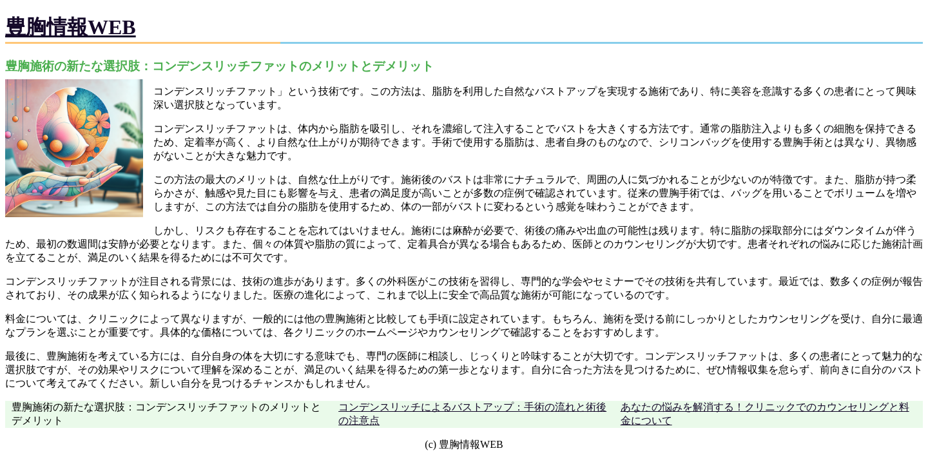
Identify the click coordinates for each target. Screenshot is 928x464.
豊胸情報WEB (70, 27)
